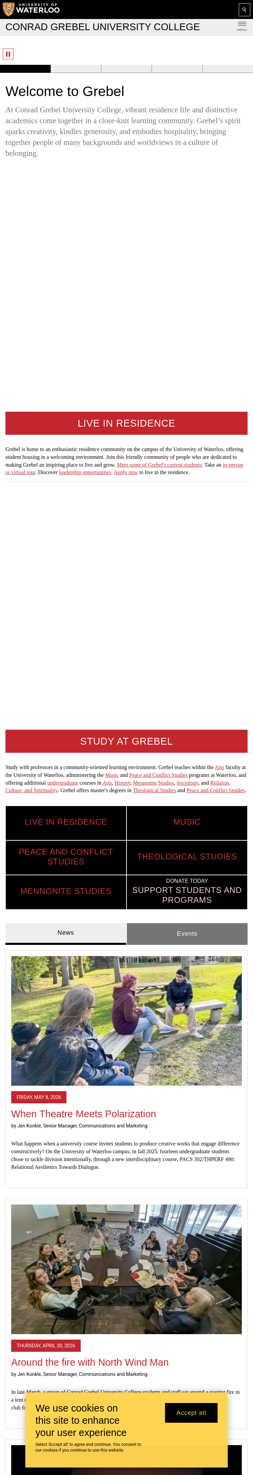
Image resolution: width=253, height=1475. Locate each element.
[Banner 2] (76, 69)
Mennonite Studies (153, 298)
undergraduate (62, 298)
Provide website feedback (44, 1353)
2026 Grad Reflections (60, 1118)
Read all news (126, 1220)
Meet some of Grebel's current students (159, 222)
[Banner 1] (25, 69)
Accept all (191, 1412)
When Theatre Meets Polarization (83, 629)
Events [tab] (187, 449)
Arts (219, 282)
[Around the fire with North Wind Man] (126, 784)
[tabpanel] (126, 845)
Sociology (187, 298)
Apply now (126, 230)
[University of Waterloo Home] (31, 9)
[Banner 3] (126, 69)
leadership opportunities (85, 230)
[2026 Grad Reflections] (126, 1025)
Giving (15, 1436)
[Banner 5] (227, 69)
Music (112, 290)
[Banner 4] (177, 69)
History (123, 298)
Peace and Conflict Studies (158, 290)
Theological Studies (154, 306)
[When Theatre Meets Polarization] (126, 536)
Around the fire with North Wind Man (90, 877)
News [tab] (66, 448)
